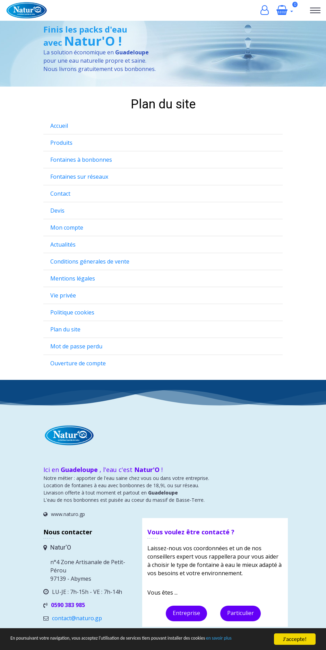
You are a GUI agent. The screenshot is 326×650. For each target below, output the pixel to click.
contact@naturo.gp (77, 618)
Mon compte (66, 227)
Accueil (59, 126)
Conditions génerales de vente (89, 261)
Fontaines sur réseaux (79, 176)
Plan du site (65, 329)
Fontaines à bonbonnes (81, 159)
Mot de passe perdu (76, 346)
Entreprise (186, 613)
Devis (57, 210)
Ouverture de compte (78, 363)
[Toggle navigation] (315, 10)
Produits (61, 142)
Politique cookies (72, 312)
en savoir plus (26, 642)
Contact (60, 193)
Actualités (63, 244)
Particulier (240, 613)
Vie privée (63, 295)
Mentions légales (72, 278)
